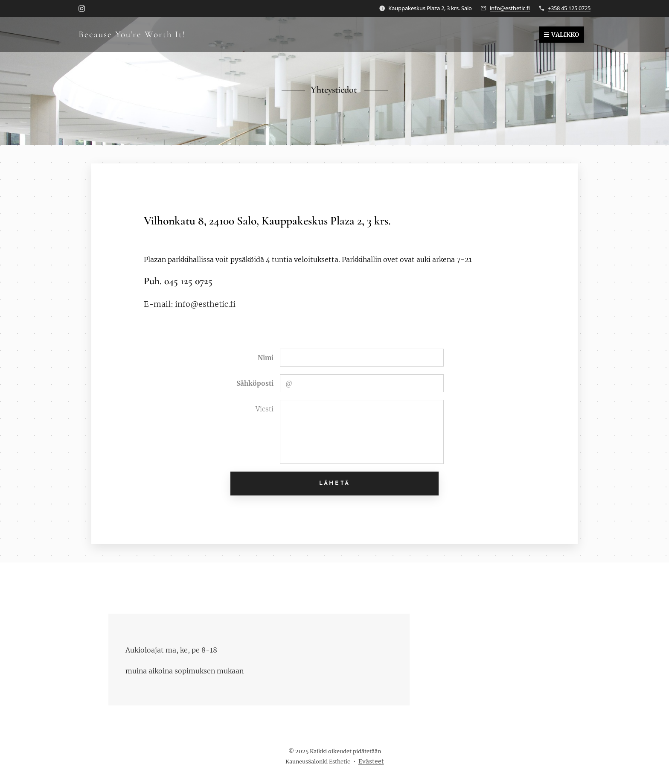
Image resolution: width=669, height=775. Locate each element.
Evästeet (371, 761)
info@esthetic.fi (510, 8)
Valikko (561, 34)
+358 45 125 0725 (569, 8)
